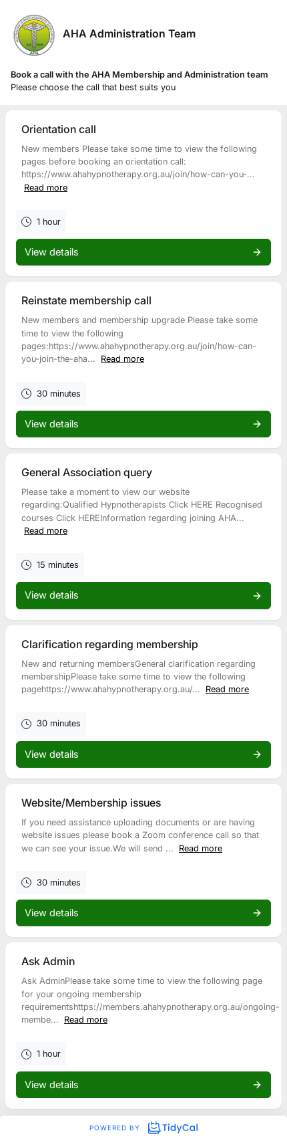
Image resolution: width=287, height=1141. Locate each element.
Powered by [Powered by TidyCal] (143, 1128)
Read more (45, 188)
